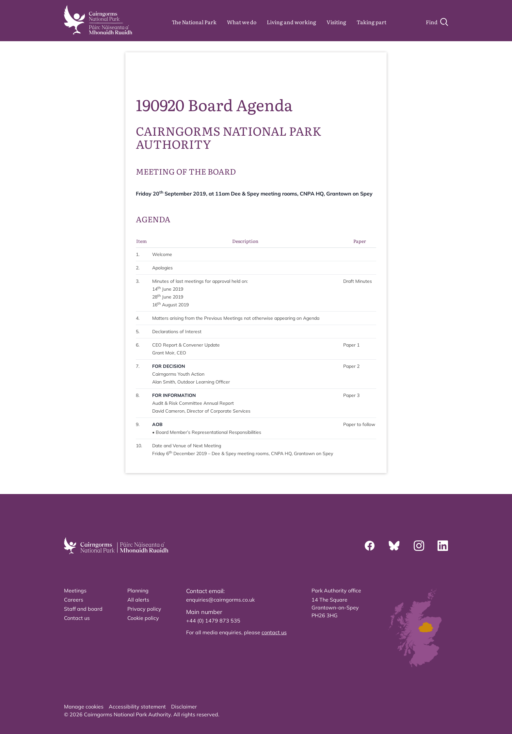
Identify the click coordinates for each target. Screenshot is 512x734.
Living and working (291, 22)
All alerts (138, 599)
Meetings (75, 590)
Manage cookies (84, 706)
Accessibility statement (137, 706)
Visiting (336, 22)
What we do (241, 22)
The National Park (194, 22)
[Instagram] (419, 545)
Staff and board (83, 609)
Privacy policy (144, 609)
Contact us (77, 618)
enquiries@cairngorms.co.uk (220, 599)
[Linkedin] (443, 545)
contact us (274, 632)
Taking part (371, 22)
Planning (138, 590)
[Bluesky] (394, 545)
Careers (73, 599)
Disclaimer (184, 706)
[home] (98, 20)
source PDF (356, 72)
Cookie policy (143, 618)
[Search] (437, 22)
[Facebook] (369, 545)
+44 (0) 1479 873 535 (213, 620)
